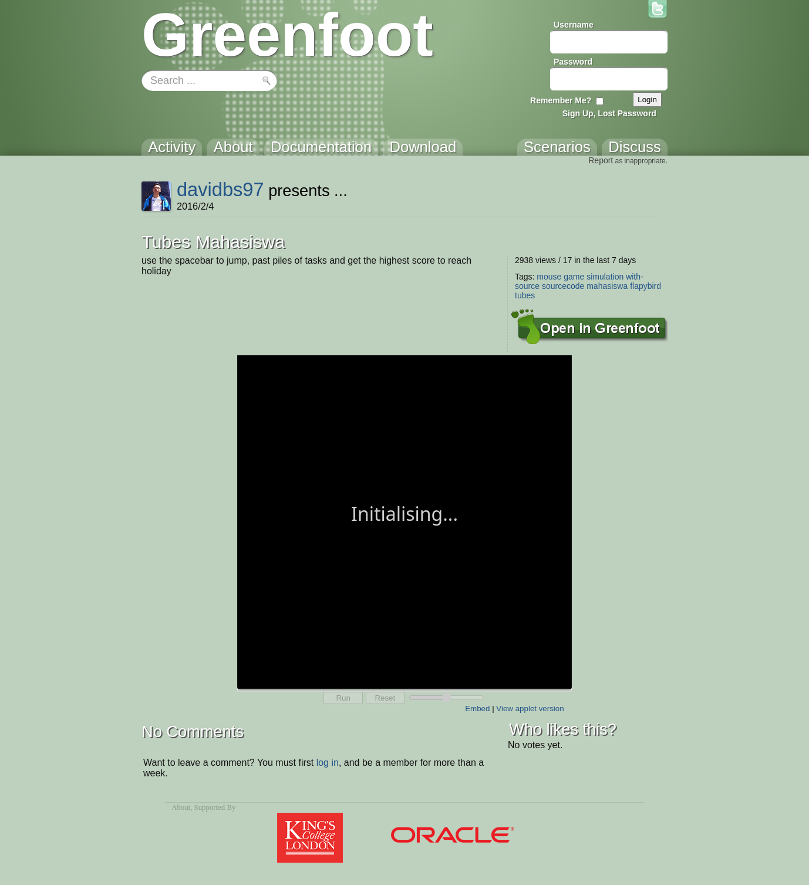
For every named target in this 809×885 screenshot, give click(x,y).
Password (573, 61)
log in (327, 763)
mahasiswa (607, 286)
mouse (549, 276)
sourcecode (563, 286)
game (574, 276)
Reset (385, 698)
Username (574, 24)
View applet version (530, 708)
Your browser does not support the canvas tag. (404, 521)
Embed (477, 708)
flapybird (645, 286)
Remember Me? (560, 100)
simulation (604, 276)
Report (600, 160)
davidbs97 (220, 189)
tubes (525, 295)
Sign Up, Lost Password (609, 113)
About (180, 807)
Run (343, 698)
